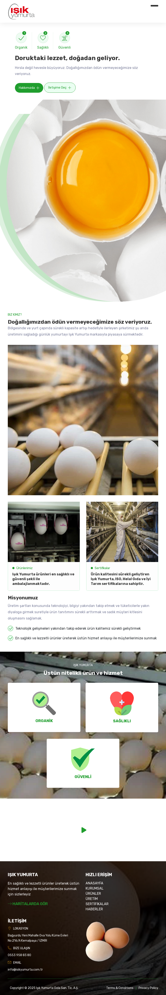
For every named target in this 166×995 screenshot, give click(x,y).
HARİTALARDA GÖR (28, 903)
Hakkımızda (29, 88)
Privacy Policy (148, 988)
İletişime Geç (59, 88)
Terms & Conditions (119, 988)
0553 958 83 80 (19, 955)
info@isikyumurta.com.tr (25, 969)
